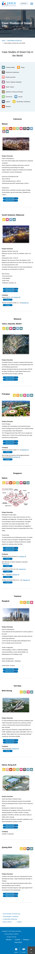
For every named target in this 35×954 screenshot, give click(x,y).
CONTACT (23, 952)
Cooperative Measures (10, 919)
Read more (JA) (10, 200)
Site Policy (8, 939)
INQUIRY (16, 952)
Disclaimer (26, 939)
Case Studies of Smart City (14, 40)
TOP (31, 952)
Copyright (17, 939)
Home (3, 40)
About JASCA (7, 922)
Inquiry (19, 922)
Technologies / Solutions (10, 916)
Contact (8, 299)
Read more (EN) (10, 198)
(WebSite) (16, 297)
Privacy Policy (18, 942)
